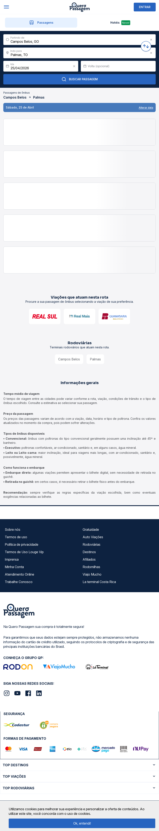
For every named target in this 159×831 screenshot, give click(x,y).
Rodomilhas (91, 567)
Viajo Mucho (92, 574)
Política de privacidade (21, 544)
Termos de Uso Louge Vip (24, 552)
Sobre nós (12, 529)
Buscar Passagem (79, 79)
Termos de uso (16, 537)
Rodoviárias (91, 544)
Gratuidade (91, 529)
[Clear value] (74, 66)
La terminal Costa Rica (99, 582)
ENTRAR (145, 7)
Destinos (89, 552)
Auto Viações (93, 537)
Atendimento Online (19, 574)
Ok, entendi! (82, 823)
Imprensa (12, 559)
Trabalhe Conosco (19, 582)
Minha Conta (14, 567)
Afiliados (89, 559)
